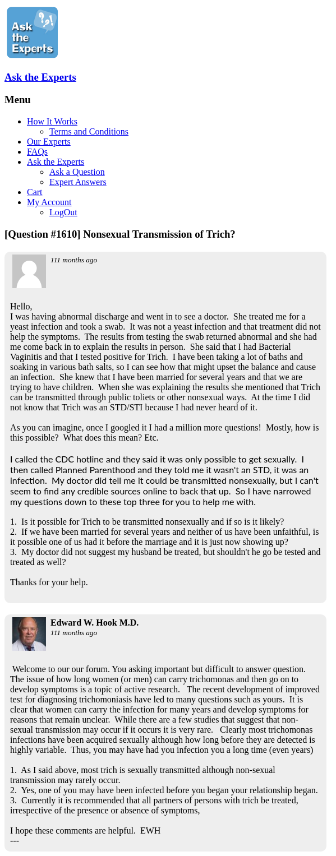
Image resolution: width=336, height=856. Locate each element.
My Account (49, 202)
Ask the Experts (40, 77)
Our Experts (49, 141)
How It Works (52, 121)
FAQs (37, 151)
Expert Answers (78, 182)
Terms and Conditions (88, 131)
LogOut (63, 212)
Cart (35, 192)
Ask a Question (77, 172)
